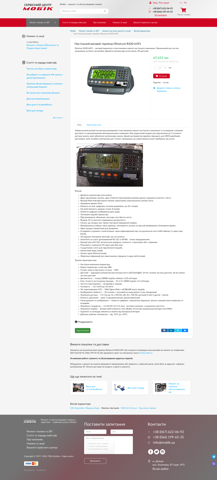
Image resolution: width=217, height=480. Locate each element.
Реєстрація (164, 3)
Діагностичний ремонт (38, 99)
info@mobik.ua (146, 353)
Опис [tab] (79, 125)
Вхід (153, 3)
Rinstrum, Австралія (110, 408)
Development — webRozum (35, 470)
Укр (181, 3)
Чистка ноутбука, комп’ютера (42, 69)
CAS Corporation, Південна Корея (85, 408)
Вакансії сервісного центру (145, 23)
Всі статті (58, 118)
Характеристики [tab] (93, 125)
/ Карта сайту (67, 456)
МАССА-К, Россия (129, 408)
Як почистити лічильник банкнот (43, 93)
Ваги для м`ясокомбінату (39, 105)
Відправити (95, 461)
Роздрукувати (83, 322)
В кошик (163, 76)
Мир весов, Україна (147, 408)
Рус (185, 3)
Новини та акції (120, 23)
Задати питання (83, 330)
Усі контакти (161, 15)
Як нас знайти (160, 469)
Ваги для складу (35, 111)
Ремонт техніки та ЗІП (39, 23)
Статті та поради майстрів (74, 23)
